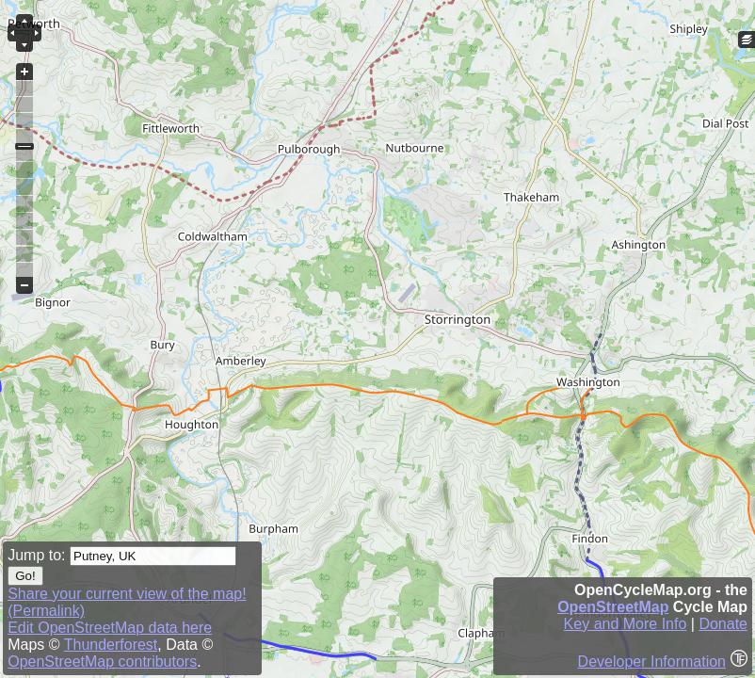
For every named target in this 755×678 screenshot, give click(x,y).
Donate (723, 624)
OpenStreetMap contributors (102, 662)
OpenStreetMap (612, 607)
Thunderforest (111, 645)
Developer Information (652, 662)
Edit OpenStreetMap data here (110, 628)
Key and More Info (625, 624)
